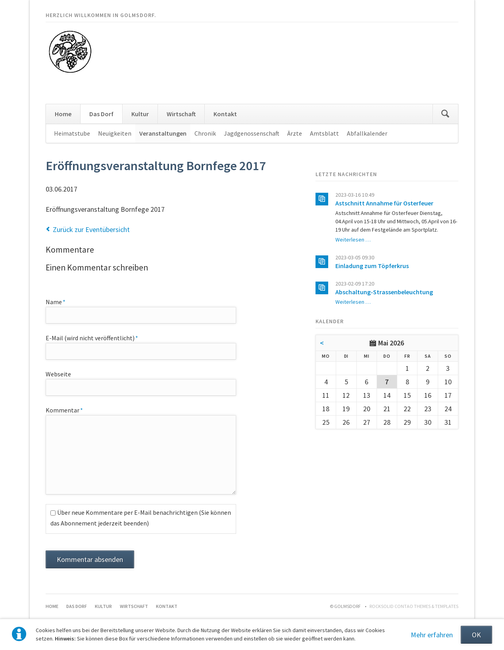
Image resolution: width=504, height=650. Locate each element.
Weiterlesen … (353, 239)
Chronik (205, 133)
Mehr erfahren (432, 634)
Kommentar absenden (90, 559)
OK (476, 634)
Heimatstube (72, 133)
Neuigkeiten (114, 133)
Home (63, 114)
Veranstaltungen (163, 133)
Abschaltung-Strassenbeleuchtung (384, 292)
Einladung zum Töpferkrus (372, 266)
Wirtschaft (181, 114)
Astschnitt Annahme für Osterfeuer (384, 203)
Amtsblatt (324, 133)
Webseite (58, 374)
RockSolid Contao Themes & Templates (413, 606)
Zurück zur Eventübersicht (91, 229)
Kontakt (225, 114)
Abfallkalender (367, 133)
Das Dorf (101, 114)
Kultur (140, 114)
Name (60, 301)
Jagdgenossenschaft (251, 133)
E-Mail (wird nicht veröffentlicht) (92, 337)
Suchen (445, 113)
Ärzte (294, 133)
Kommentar (64, 409)
